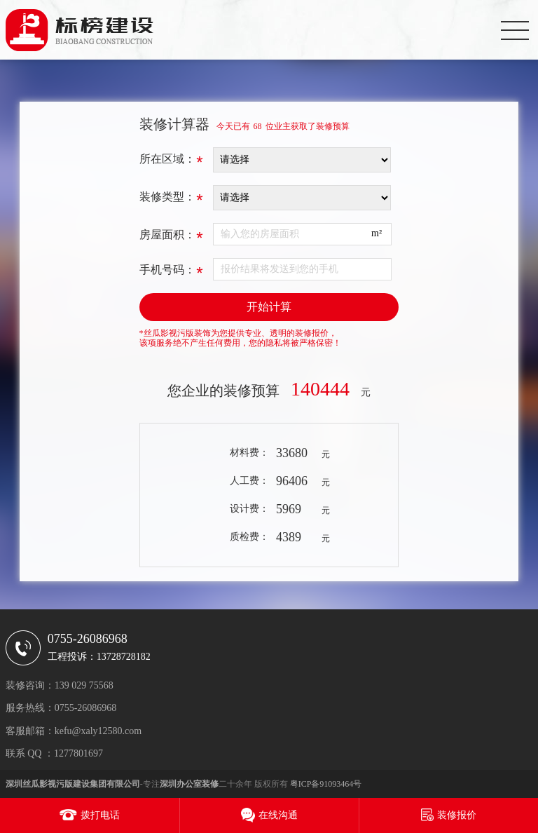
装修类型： (171, 200)
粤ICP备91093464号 (326, 784)
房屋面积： (171, 238)
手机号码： (171, 273)
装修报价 (456, 815)
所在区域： (171, 163)
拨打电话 (100, 815)
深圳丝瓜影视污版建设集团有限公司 (73, 784)
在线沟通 (278, 815)
